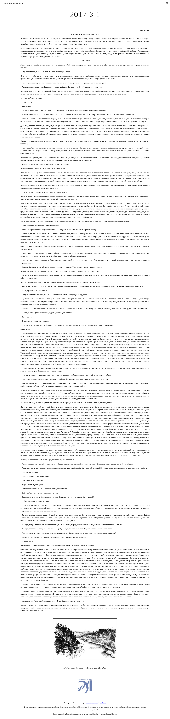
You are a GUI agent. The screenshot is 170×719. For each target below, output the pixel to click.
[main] (85, 14)
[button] (167, 3)
